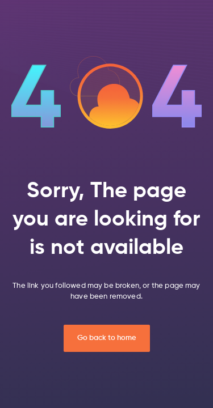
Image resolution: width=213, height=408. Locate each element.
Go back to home (106, 338)
